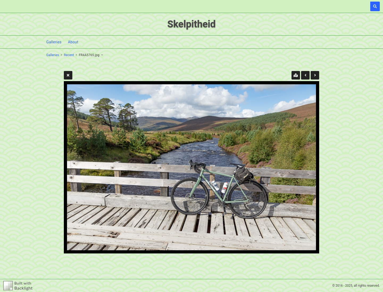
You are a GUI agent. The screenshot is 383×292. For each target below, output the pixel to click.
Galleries (53, 42)
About (73, 42)
